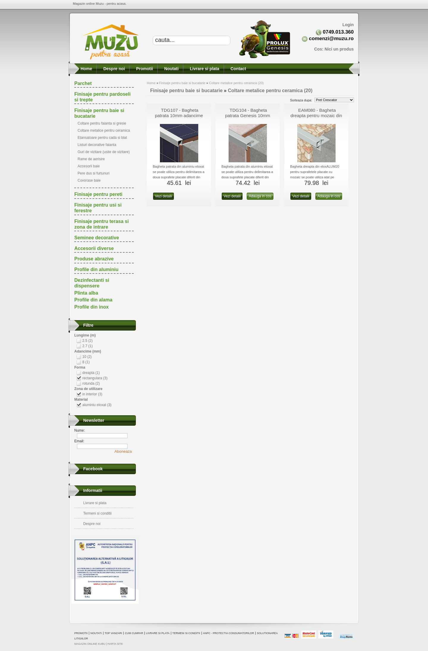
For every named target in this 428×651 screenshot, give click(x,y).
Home (85, 68)
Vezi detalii (163, 196)
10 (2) (87, 357)
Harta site (115, 643)
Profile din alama (93, 299)
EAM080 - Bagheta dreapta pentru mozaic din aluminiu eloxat (316, 115)
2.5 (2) (87, 341)
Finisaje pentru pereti (98, 194)
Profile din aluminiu (96, 269)
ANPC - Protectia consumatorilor (228, 633)
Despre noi (113, 68)
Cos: (334, 49)
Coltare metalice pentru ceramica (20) (236, 83)
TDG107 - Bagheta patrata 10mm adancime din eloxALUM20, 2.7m (179, 115)
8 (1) (86, 362)
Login (348, 24)
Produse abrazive (94, 258)
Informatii (92, 490)
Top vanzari (113, 633)
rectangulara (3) (95, 378)
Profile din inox (91, 306)
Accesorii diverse (94, 248)
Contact (237, 68)
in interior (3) (92, 394)
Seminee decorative (96, 237)
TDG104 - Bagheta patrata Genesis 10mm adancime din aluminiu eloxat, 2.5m (247, 118)
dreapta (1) (91, 373)
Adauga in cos (260, 196)
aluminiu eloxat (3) (96, 405)
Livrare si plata (204, 68)
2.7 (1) (87, 346)
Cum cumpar (134, 633)
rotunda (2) (91, 383)
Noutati (171, 68)
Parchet (83, 83)
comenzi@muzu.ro (331, 38)
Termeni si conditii (97, 513)
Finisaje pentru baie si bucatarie (182, 83)
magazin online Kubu (90, 643)
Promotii (144, 68)
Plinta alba (86, 292)
